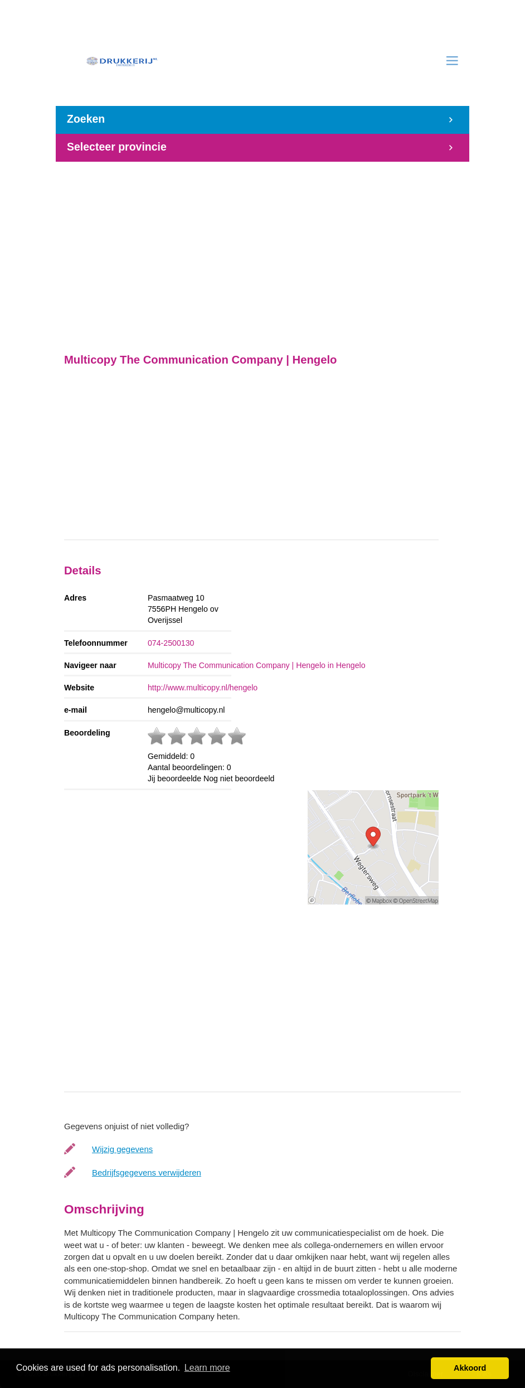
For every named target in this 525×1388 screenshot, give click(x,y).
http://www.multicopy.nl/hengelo (202, 687)
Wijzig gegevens (122, 1149)
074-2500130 (171, 643)
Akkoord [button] (470, 1367)
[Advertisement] (262, 251)
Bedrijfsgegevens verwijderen (146, 1172)
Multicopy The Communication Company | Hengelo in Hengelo (257, 665)
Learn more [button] (207, 1367)
